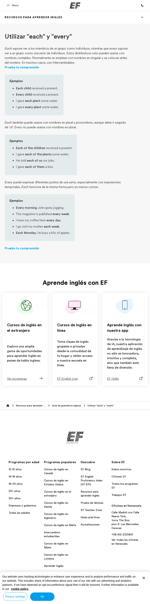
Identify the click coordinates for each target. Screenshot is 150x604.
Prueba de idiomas (92, 502)
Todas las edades (19, 512)
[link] (33, 17)
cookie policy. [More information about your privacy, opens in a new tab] (20, 588)
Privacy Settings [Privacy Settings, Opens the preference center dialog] (15, 596)
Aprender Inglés (53, 565)
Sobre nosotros (121, 469)
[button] (13, 5)
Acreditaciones (90, 524)
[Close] (143, 578)
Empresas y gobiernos (22, 505)
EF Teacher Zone (91, 510)
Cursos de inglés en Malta (60, 525)
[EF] (75, 5)
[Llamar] (142, 5)
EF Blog (85, 469)
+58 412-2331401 (122, 534)
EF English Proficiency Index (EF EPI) (92, 480)
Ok (42, 596)
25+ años (14, 491)
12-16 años (15, 469)
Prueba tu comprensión (22, 67)
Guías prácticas (90, 517)
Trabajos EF (119, 494)
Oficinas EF (119, 476)
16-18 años (15, 476)
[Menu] (142, 17)
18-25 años (16, 483)
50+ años (15, 498)
